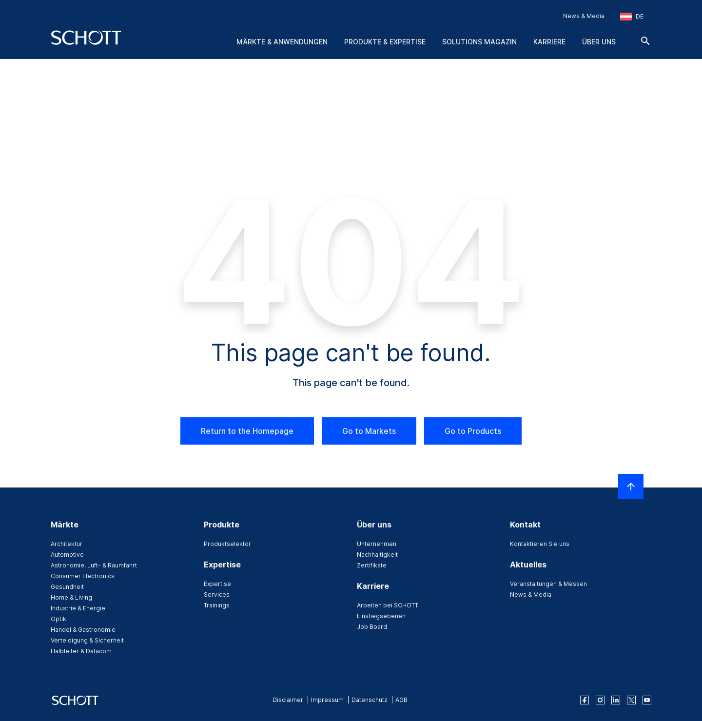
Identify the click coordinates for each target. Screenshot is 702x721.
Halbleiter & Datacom (81, 651)
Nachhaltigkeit (377, 554)
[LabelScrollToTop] (631, 486)
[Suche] (645, 41)
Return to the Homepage (247, 431)
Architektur (66, 543)
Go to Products (473, 431)
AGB (401, 699)
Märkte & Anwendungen (282, 42)
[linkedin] (615, 700)
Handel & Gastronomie (83, 629)
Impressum (327, 699)
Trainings (217, 605)
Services (217, 594)
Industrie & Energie (78, 608)
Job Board (372, 626)
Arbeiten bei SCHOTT (387, 605)
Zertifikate (372, 565)
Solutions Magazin (479, 42)
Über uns (599, 42)
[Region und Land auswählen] (632, 16)
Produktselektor (227, 543)
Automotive (67, 554)
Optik (58, 619)
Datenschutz (369, 699)
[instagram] (600, 700)
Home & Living (71, 597)
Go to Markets (369, 431)
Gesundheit (67, 586)
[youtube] (647, 700)
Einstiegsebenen (381, 616)
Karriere (549, 42)
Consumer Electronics (83, 576)
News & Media (583, 15)
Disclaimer (288, 699)
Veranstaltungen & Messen (548, 583)
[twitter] (631, 700)
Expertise (217, 583)
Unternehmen (376, 543)
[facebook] (584, 700)
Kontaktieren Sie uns (539, 543)
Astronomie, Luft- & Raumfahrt (94, 565)
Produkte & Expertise (385, 42)
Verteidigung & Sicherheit (87, 640)
